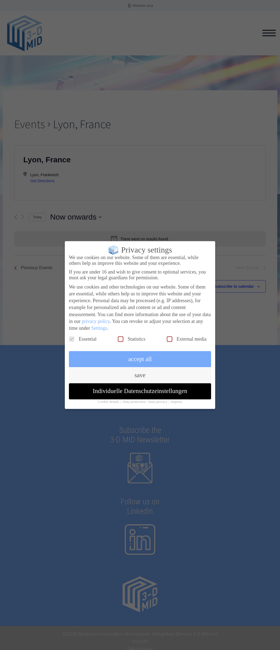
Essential (83, 335)
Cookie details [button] (109, 398)
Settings (99, 324)
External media (186, 335)
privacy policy (96, 317)
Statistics (131, 335)
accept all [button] (140, 355)
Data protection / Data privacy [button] (145, 398)
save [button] (140, 371)
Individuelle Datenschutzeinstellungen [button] (140, 387)
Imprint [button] (176, 398)
